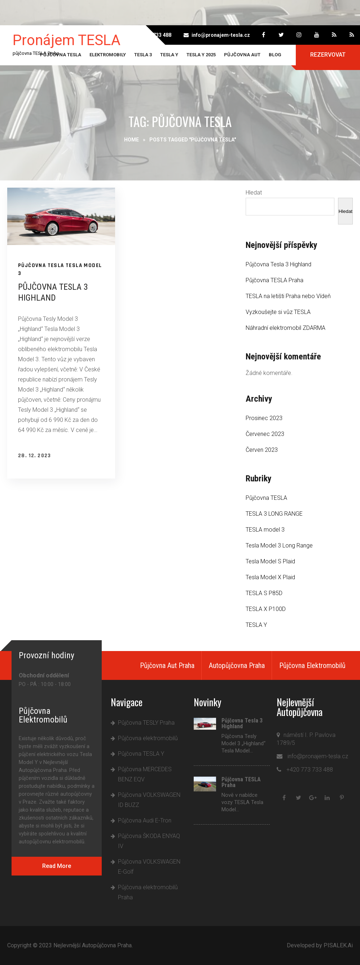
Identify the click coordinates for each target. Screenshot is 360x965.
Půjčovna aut (242, 54)
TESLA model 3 (265, 529)
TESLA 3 (143, 54)
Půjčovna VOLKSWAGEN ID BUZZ (149, 799)
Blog (275, 54)
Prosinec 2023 (264, 418)
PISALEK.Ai (338, 945)
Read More (56, 866)
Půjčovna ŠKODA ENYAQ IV (149, 841)
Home (131, 140)
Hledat (254, 192)
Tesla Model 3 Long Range (279, 545)
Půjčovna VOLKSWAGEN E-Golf (149, 866)
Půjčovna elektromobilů (148, 738)
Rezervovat (328, 54)
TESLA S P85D (264, 593)
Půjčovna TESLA (60, 54)
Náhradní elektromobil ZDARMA (285, 327)
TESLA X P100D (266, 609)
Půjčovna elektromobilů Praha (148, 892)
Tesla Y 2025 (201, 54)
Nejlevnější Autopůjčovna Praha (92, 945)
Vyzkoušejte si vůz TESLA (278, 312)
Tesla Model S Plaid (270, 561)
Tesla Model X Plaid (270, 577)
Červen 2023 (262, 449)
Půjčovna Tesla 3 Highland (278, 264)
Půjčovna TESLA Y (141, 753)
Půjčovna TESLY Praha (146, 722)
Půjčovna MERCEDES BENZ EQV (145, 774)
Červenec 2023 (265, 434)
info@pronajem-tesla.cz (221, 35)
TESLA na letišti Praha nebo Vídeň (288, 296)
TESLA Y (169, 54)
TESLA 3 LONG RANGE (274, 513)
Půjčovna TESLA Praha (274, 280)
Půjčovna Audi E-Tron (144, 820)
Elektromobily (107, 54)
